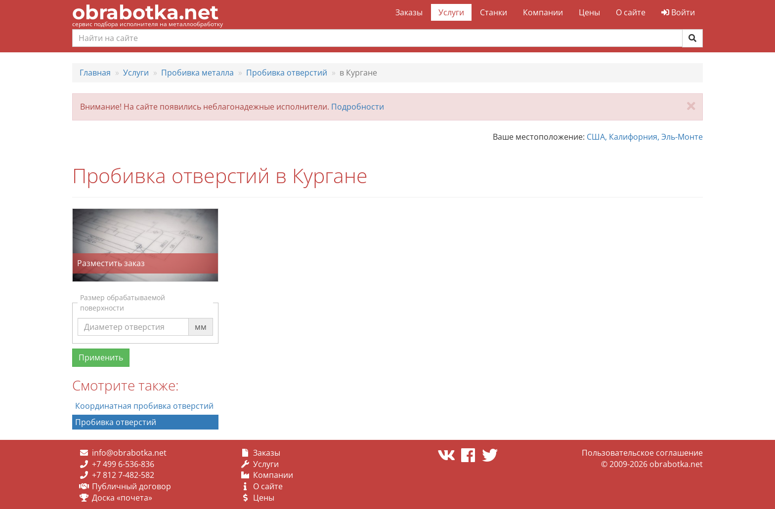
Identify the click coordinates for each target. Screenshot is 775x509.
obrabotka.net (145, 12)
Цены (589, 12)
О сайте (631, 12)
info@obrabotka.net (129, 452)
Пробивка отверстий (115, 422)
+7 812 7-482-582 (123, 475)
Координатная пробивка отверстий (144, 405)
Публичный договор (131, 486)
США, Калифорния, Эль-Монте (645, 136)
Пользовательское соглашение (642, 452)
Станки (493, 12)
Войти (678, 12)
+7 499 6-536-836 (123, 464)
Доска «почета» (122, 497)
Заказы (409, 12)
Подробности (357, 106)
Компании (543, 12)
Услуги (451, 12)
